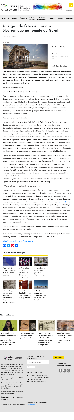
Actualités (5, 18)
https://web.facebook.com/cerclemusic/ (18, 241)
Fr (67, 10)
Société (14, 18)
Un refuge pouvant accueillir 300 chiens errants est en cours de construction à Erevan (64, 338)
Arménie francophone (41, 18)
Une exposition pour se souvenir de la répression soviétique (27, 336)
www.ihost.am (31, 404)
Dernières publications (59, 47)
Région (60, 18)
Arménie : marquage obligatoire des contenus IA (60, 56)
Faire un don (58, 357)
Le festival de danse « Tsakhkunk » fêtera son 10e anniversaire (24, 272)
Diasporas (70, 18)
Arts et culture (31, 18)
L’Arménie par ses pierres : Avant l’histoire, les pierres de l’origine (40, 295)
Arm (70, 10)
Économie (23, 18)
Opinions (52, 18)
